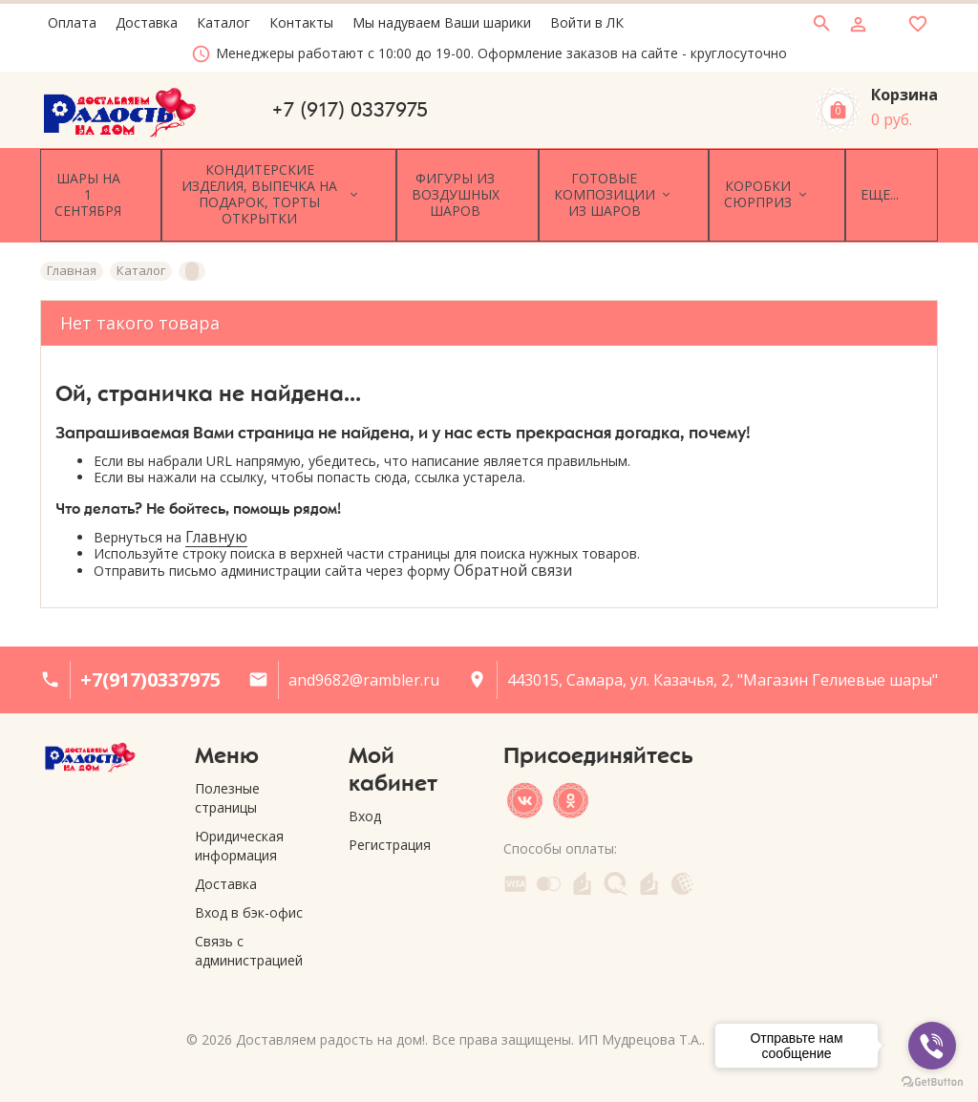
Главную (216, 516)
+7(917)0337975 (150, 658)
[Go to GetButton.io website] (932, 1082)
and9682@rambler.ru (363, 658)
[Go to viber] (932, 1046)
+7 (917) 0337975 (350, 109)
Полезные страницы (227, 776)
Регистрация (390, 824)
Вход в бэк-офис (249, 891)
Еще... (905, 184)
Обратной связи (513, 550)
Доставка (226, 863)
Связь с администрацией (249, 929)
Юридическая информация (239, 824)
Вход (365, 795)
